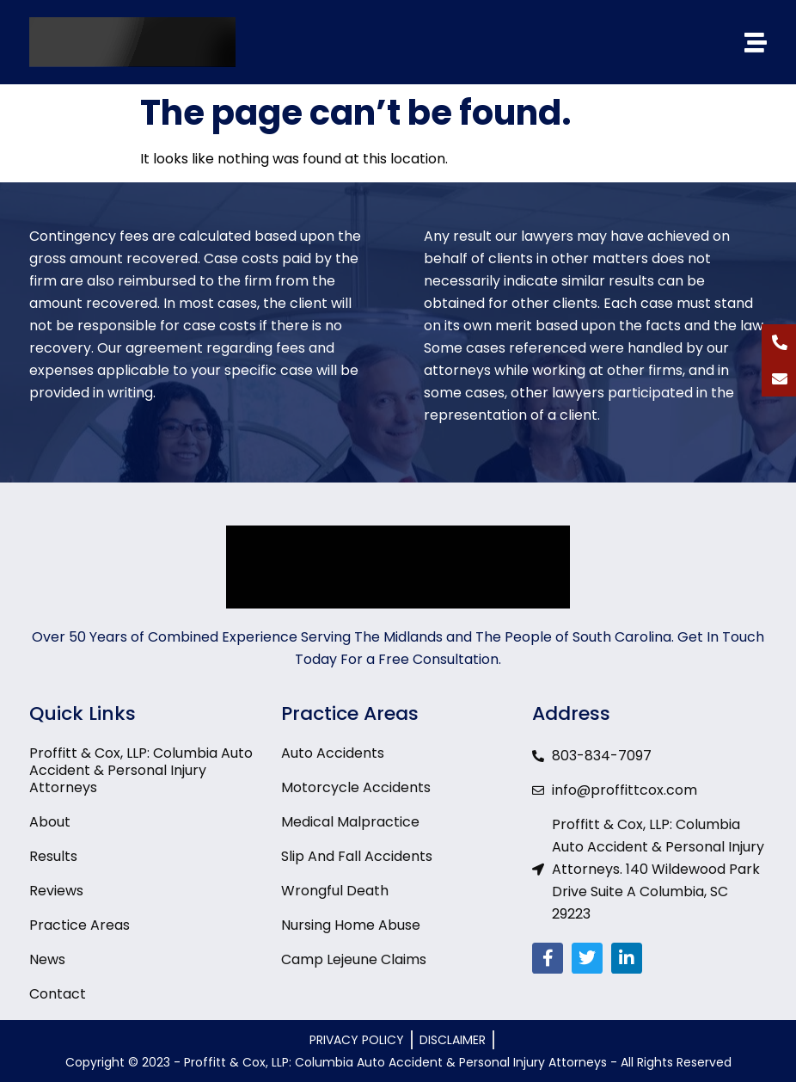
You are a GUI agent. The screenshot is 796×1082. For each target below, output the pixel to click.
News (47, 959)
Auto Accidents (332, 753)
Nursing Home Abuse (350, 925)
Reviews (56, 891)
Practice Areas (79, 925)
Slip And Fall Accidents (356, 856)
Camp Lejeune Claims (353, 959)
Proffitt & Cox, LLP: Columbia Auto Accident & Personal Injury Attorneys (141, 770)
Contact (57, 994)
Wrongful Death (335, 891)
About (49, 822)
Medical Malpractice (350, 822)
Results (53, 856)
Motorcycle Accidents (356, 787)
